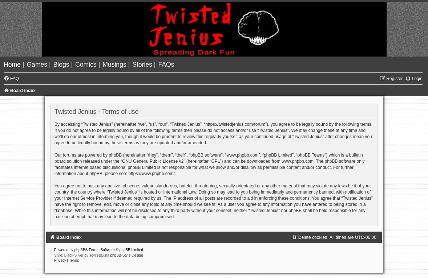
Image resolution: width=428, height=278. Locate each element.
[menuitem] (13, 64)
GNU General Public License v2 (152, 161)
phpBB (79, 250)
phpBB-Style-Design (126, 255)
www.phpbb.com (298, 161)
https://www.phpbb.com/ (151, 173)
